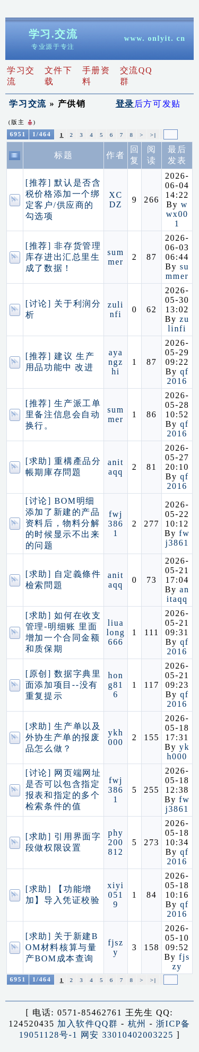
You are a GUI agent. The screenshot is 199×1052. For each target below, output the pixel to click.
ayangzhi (115, 362)
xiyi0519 (115, 895)
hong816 (116, 685)
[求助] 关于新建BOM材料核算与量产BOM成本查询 (61, 947)
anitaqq (116, 467)
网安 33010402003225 (127, 1034)
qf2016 (177, 376)
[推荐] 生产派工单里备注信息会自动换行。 (63, 414)
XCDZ (115, 199)
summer (115, 257)
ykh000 (116, 737)
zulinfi (116, 309)
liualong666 (116, 632)
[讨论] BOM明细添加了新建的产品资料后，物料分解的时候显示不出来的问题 (62, 523)
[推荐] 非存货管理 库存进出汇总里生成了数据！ (63, 257)
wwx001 (177, 214)
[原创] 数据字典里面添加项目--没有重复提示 (63, 684)
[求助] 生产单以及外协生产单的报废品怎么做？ (63, 737)
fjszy (116, 947)
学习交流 (27, 103)
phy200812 (116, 842)
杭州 (137, 1023)
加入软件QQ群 (87, 1023)
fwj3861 (116, 524)
